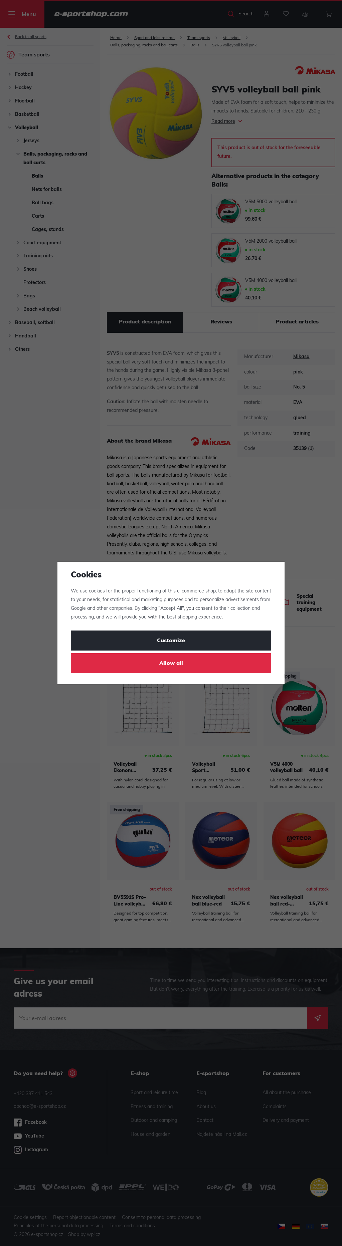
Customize (171, 641)
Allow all (171, 663)
